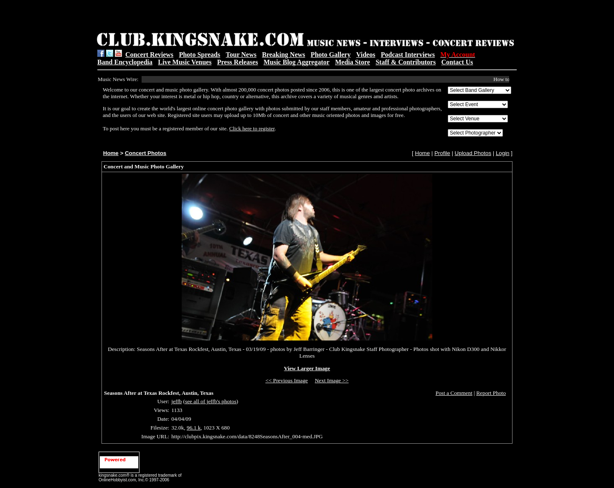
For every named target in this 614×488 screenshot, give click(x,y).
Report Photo (491, 393)
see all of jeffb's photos (210, 401)
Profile (442, 153)
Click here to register (252, 128)
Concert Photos (145, 153)
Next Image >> (332, 380)
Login (503, 153)
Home (111, 153)
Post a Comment (454, 393)
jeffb (176, 401)
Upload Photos (473, 153)
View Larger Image (307, 368)
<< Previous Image (286, 380)
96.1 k (193, 427)
